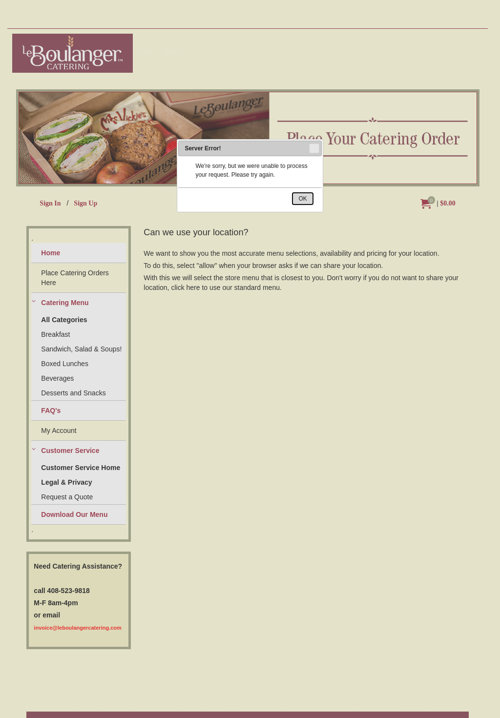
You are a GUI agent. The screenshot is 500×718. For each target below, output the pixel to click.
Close (313, 148)
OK (302, 198)
